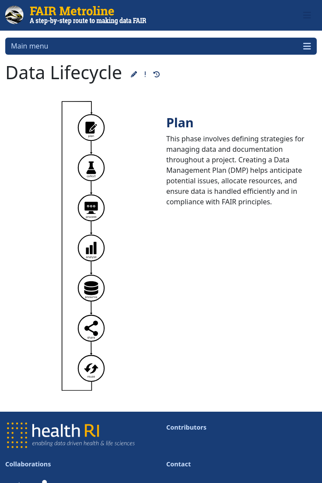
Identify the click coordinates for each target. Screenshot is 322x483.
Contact (178, 464)
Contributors (186, 427)
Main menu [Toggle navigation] (161, 46)
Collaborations (28, 464)
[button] (134, 74)
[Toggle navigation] (307, 15)
